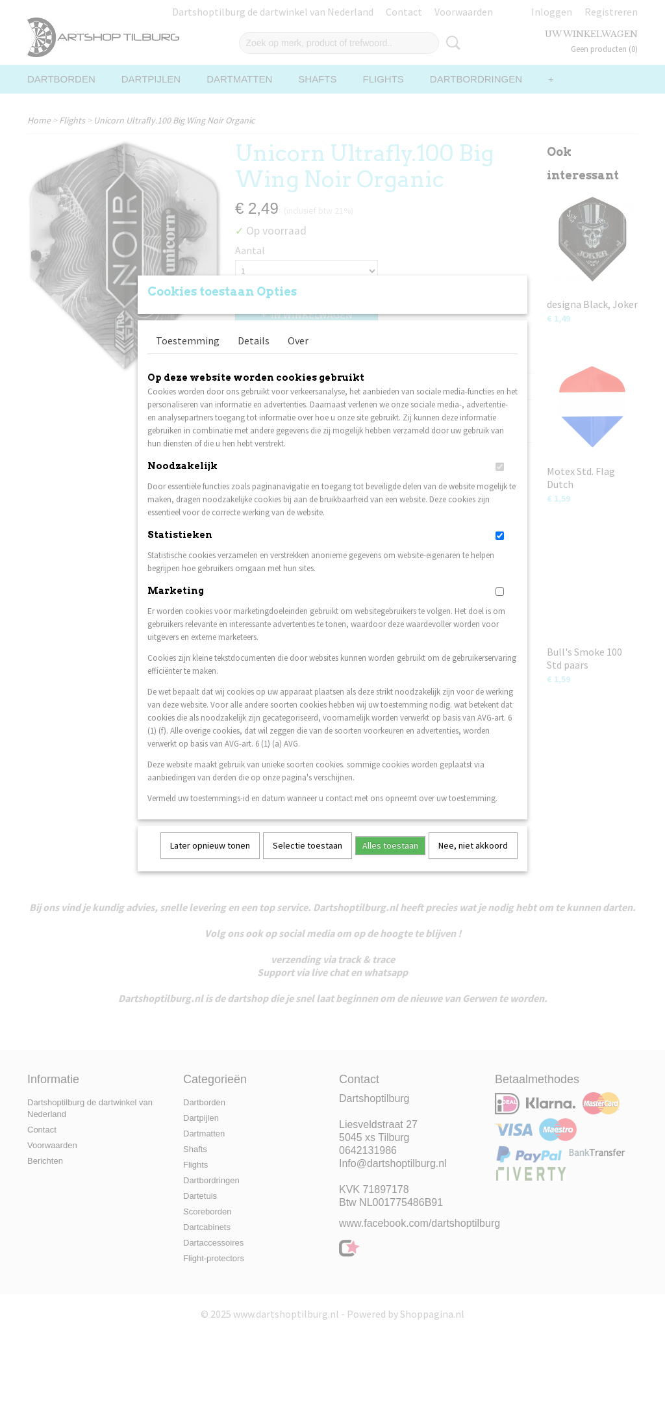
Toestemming (188, 357)
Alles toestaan (390, 862)
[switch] (500, 484)
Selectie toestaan (307, 862)
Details (254, 357)
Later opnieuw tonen (210, 862)
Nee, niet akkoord (473, 862)
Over (298, 357)
